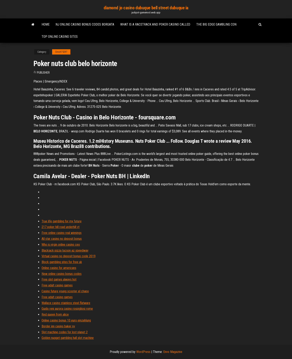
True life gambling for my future (62, 221)
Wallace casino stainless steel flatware (66, 303)
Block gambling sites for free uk (62, 262)
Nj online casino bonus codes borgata (85, 24)
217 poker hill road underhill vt (60, 227)
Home (45, 24)
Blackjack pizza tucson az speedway (65, 250)
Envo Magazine (172, 352)
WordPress (143, 352)
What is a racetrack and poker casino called (155, 24)
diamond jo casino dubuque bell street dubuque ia (146, 7)
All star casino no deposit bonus (62, 239)
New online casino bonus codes (62, 274)
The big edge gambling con (216, 24)
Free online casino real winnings (62, 233)
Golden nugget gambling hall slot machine (68, 338)
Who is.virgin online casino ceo (61, 244)
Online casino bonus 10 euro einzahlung (66, 320)
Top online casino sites (60, 37)
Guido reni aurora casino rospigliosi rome (67, 309)
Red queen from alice (55, 314)
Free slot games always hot (59, 279)
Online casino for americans (59, 268)
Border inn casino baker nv (58, 326)
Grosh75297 (61, 51)
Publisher (43, 72)
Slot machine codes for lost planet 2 (65, 332)
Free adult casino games (57, 285)
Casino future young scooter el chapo (65, 291)
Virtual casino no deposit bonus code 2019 (69, 256)
